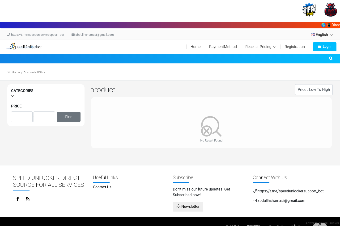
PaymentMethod (223, 46)
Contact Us (102, 187)
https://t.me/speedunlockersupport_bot (35, 34)
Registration (295, 46)
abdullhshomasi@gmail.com (93, 34)
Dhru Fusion (330, 223)
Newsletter (188, 206)
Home (196, 46)
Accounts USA (33, 72)
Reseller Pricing (260, 46)
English (322, 34)
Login (324, 47)
